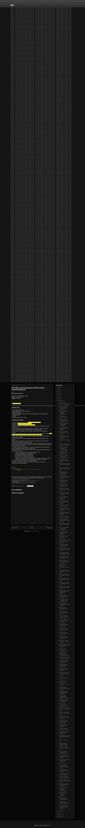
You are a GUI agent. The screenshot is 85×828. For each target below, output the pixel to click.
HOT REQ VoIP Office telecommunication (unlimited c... (63, 807)
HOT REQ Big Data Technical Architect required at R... (63, 481)
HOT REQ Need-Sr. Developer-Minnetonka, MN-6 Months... (64, 596)
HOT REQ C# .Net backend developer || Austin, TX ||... (64, 608)
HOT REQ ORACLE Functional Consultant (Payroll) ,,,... (64, 756)
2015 (59, 814)
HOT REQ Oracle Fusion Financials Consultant (64, 658)
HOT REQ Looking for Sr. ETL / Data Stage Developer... (64, 621)
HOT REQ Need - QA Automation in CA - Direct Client (63, 537)
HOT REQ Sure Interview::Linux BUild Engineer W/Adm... (64, 802)
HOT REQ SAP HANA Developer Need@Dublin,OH (63, 789)
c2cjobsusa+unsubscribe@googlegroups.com (21, 479)
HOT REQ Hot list (62, 763)
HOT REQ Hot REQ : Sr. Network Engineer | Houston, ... (64, 732)
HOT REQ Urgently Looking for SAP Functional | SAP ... (63, 752)
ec (12, 5)
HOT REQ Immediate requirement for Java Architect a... (64, 428)
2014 (59, 816)
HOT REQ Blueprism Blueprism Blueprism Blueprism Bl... (64, 545)
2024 (59, 389)
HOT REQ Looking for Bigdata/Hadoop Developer (63, 532)
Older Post (49, 527)
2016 (59, 812)
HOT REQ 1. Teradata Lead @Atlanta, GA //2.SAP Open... (63, 721)
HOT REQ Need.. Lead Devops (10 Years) (64, 729)
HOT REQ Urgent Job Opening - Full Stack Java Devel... (63, 717)
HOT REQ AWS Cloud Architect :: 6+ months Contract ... (64, 641)
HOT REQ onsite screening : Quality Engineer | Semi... (63, 705)
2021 (59, 393)
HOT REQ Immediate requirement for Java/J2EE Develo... (63, 448)
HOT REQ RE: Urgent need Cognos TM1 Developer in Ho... (63, 600)
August (60, 810)
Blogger (49, 825)
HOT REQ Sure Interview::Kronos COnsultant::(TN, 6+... (64, 650)
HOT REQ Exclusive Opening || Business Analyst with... (63, 692)
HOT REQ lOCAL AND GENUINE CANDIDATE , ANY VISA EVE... (64, 553)
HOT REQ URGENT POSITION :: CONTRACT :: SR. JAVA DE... (63, 794)
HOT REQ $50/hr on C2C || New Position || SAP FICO (64, 579)
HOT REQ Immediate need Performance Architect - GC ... (63, 485)
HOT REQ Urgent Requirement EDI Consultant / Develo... (64, 420)
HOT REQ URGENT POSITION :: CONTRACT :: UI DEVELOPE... (63, 412)
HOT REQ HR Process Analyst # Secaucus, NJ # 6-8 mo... (64, 673)
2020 (59, 394)
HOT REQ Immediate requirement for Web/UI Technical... (64, 509)
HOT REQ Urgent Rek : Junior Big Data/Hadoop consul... (64, 571)
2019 (59, 396)
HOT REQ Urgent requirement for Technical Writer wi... (64, 798)
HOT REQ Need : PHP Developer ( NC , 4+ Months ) (63, 669)
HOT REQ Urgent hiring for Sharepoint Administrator (64, 528)
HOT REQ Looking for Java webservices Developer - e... (63, 661)
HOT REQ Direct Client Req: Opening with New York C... (64, 489)
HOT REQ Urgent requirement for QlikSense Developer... (64, 696)
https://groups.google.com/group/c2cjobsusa (27, 481)
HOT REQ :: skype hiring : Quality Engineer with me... (64, 713)
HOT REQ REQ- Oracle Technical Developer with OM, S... (64, 557)
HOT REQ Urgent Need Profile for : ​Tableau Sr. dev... (64, 748)
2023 (59, 391)
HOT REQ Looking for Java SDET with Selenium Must (63, 665)
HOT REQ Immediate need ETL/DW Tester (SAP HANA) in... (64, 617)
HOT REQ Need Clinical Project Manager (64, 774)
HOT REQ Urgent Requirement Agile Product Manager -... (64, 744)
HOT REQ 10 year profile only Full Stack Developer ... (64, 760)
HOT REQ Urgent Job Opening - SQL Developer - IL (63, 725)
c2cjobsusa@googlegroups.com (32, 480)
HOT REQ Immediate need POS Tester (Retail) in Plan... (63, 473)
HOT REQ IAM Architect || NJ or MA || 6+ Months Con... (64, 709)
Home (32, 527)
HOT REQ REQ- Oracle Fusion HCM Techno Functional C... (64, 561)
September (61, 402)
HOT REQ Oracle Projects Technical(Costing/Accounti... (64, 524)
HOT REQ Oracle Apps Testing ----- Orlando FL (64, 517)
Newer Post (14, 527)
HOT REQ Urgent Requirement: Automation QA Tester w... (64, 566)
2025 (59, 387)
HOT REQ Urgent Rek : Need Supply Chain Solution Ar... (64, 785)
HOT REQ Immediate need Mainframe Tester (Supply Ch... (64, 477)
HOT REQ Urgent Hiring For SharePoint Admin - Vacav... (64, 575)
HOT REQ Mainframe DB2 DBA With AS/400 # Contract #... (64, 645)
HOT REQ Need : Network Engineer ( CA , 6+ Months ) (64, 592)
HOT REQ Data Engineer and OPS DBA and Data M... (64, 464)
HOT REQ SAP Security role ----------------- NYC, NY (64, 441)
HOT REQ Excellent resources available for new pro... (64, 766)
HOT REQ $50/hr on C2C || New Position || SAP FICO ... (64, 588)
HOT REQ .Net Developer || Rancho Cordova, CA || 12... (64, 469)
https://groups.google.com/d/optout (28, 482)
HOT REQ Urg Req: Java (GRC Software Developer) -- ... (64, 424)
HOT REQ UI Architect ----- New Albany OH (64, 505)
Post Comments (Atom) (34, 531)
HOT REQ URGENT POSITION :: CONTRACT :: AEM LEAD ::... (63, 683)
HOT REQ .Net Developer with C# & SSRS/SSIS (64, 404)
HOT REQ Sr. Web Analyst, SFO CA (63, 417)
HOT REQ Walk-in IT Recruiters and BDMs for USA (64, 460)
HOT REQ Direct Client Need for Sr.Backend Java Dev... (64, 493)
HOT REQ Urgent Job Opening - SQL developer (63, 498)
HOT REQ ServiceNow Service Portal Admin (64, 777)
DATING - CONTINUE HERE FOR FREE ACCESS (21, 7)
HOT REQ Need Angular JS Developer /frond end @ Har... (64, 549)
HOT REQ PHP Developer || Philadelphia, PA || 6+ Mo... (64, 737)
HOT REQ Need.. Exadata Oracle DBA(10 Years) (64, 444)
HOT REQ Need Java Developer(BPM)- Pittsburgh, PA (63, 408)
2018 (59, 398)
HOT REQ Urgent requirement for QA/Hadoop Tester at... (64, 654)
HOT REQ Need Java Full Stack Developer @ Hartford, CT (64, 541)
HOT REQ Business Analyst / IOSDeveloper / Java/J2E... (64, 604)
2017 (59, 400)
